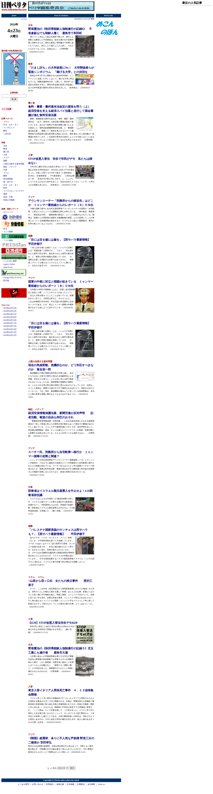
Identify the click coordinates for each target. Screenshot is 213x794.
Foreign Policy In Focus (12, 277)
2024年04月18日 (10, 320)
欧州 (5, 188)
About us (101, 784)
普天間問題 (8, 179)
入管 (5, 155)
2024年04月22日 (10, 311)
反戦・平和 (8, 197)
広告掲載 (70, 784)
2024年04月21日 (10, 314)
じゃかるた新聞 (10, 261)
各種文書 (60, 784)
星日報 (6, 280)
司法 (5, 229)
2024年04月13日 (10, 332)
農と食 (6, 152)
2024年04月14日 (10, 329)
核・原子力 (8, 182)
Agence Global (9, 264)
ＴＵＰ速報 (8, 240)
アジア (6, 158)
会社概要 (91, 784)
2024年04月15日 (10, 326)
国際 (5, 161)
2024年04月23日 (10, 308)
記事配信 (81, 784)
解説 (5, 131)
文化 (5, 146)
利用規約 (50, 784)
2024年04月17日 (10, 323)
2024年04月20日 (10, 317)
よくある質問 (23, 784)
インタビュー (9, 127)
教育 (5, 149)
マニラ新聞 (8, 232)
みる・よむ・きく (10, 124)
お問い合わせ (37, 784)
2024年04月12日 (10, 335)
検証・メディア (10, 167)
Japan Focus (8, 267)
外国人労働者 (9, 200)
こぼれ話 (7, 134)
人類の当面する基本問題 (13, 164)
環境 (5, 194)
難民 (5, 176)
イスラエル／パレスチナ (13, 191)
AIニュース (8, 212)
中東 (5, 170)
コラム (6, 121)
